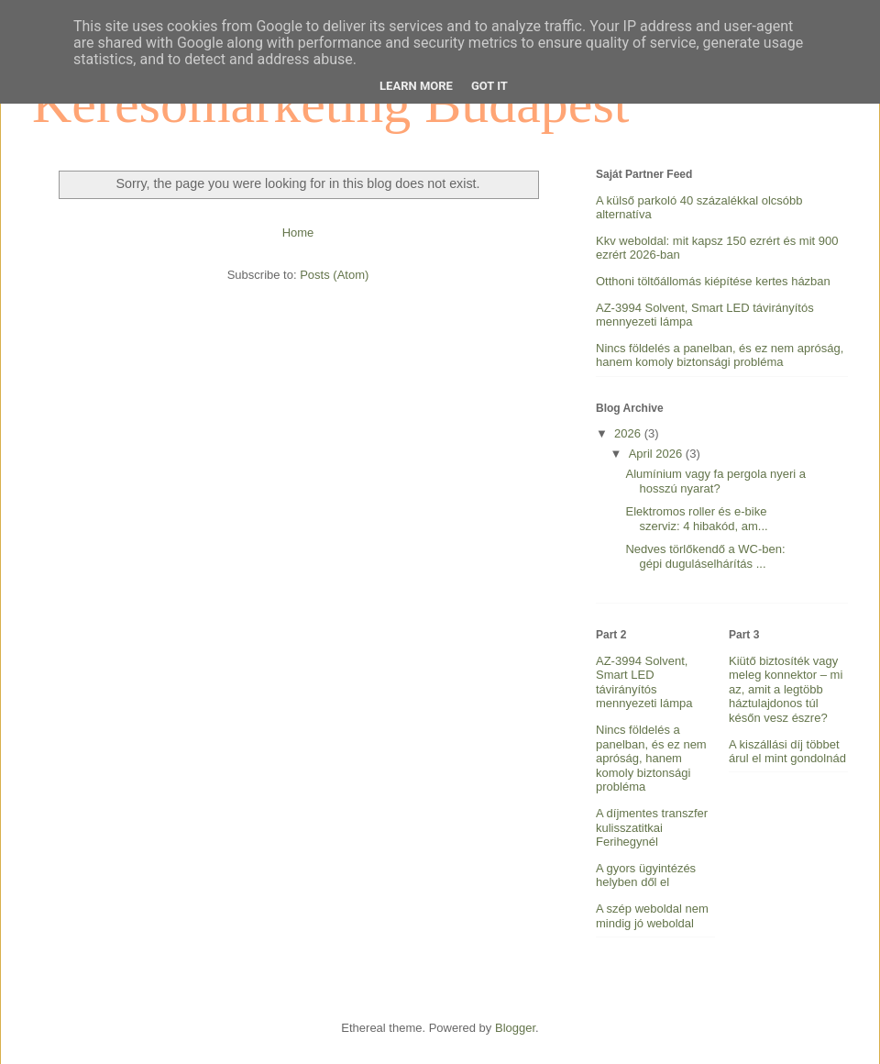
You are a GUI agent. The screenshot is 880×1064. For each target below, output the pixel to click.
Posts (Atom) (334, 275)
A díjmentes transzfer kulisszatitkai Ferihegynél (652, 827)
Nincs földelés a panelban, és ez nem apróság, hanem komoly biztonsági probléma (719, 355)
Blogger (515, 1028)
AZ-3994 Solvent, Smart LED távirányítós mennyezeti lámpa (644, 682)
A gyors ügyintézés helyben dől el (646, 875)
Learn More (416, 86)
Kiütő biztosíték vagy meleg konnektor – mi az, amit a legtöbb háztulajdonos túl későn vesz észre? (785, 689)
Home (298, 232)
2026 (629, 433)
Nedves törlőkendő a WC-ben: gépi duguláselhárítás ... (705, 556)
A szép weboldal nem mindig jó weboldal (652, 916)
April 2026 (657, 453)
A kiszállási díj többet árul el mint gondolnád (787, 751)
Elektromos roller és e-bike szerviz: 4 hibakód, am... (696, 518)
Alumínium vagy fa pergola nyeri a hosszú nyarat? (715, 481)
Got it (489, 86)
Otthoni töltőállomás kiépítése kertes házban (713, 281)
